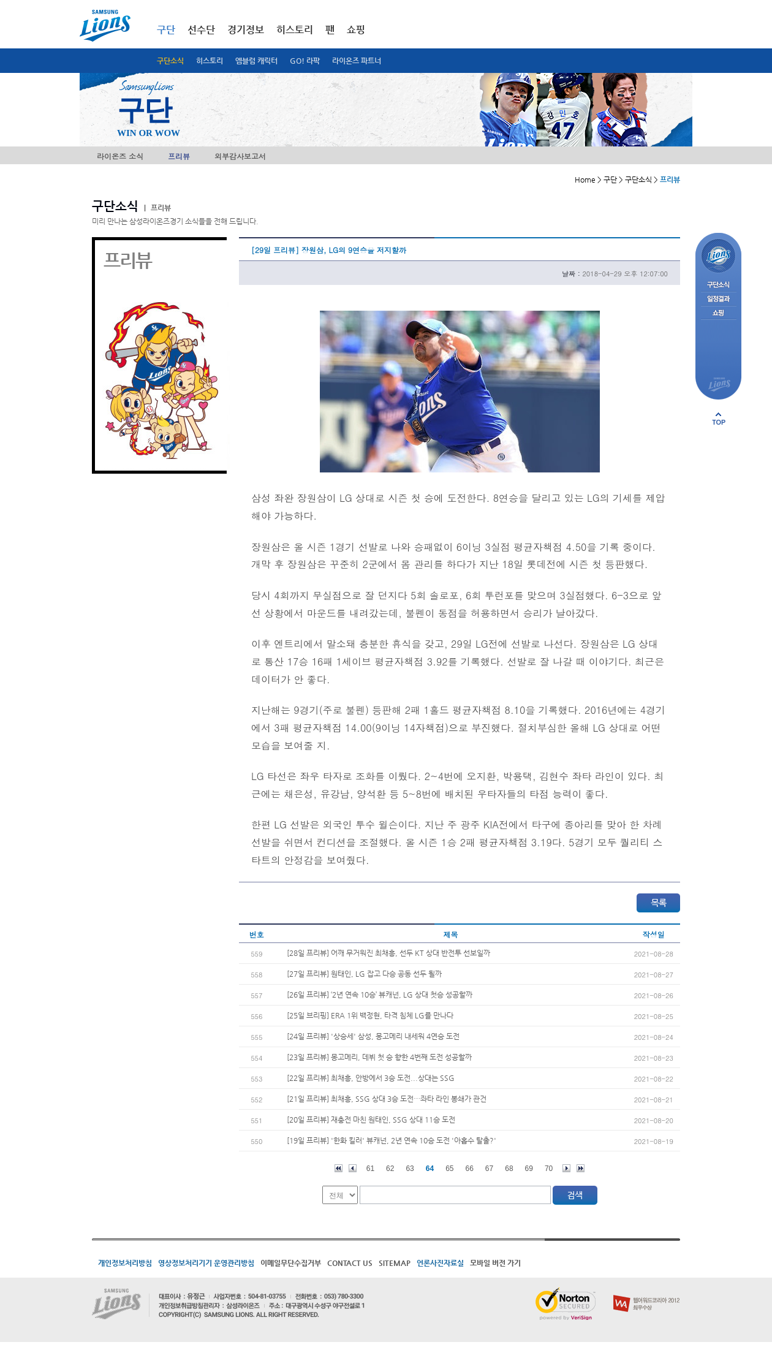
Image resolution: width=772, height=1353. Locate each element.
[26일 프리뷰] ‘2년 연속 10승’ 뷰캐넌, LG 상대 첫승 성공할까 (379, 994)
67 (489, 1168)
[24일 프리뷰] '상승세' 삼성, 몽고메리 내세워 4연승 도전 (373, 1036)
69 (529, 1168)
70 (549, 1168)
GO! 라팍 (305, 60)
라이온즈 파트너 (356, 60)
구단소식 (170, 60)
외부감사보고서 (240, 156)
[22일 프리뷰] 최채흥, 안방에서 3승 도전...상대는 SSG (371, 1078)
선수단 (201, 30)
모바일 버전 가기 (495, 1263)
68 (509, 1168)
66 (470, 1168)
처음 (338, 1168)
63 (410, 1168)
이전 (353, 1168)
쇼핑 (356, 30)
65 (449, 1168)
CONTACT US (350, 1263)
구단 (166, 30)
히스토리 (209, 60)
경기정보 (245, 30)
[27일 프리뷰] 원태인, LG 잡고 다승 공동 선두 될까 (364, 973)
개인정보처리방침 (125, 1263)
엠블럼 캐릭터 (256, 60)
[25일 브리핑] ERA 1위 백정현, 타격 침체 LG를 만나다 (370, 1015)
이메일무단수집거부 (290, 1263)
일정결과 (718, 299)
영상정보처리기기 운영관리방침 (206, 1263)
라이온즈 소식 (120, 156)
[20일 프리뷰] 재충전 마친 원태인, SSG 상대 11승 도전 (371, 1119)
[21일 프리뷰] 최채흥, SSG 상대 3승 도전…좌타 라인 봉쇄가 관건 (386, 1098)
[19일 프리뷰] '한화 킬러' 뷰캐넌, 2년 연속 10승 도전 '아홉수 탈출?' (391, 1140)
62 (390, 1168)
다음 (566, 1168)
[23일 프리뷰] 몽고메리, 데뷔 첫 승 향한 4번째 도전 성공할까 (379, 1057)
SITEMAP (395, 1263)
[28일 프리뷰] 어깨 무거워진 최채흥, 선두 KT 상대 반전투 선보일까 (388, 953)
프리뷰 (179, 156)
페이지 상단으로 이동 (718, 418)
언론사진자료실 (440, 1263)
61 (370, 1168)
